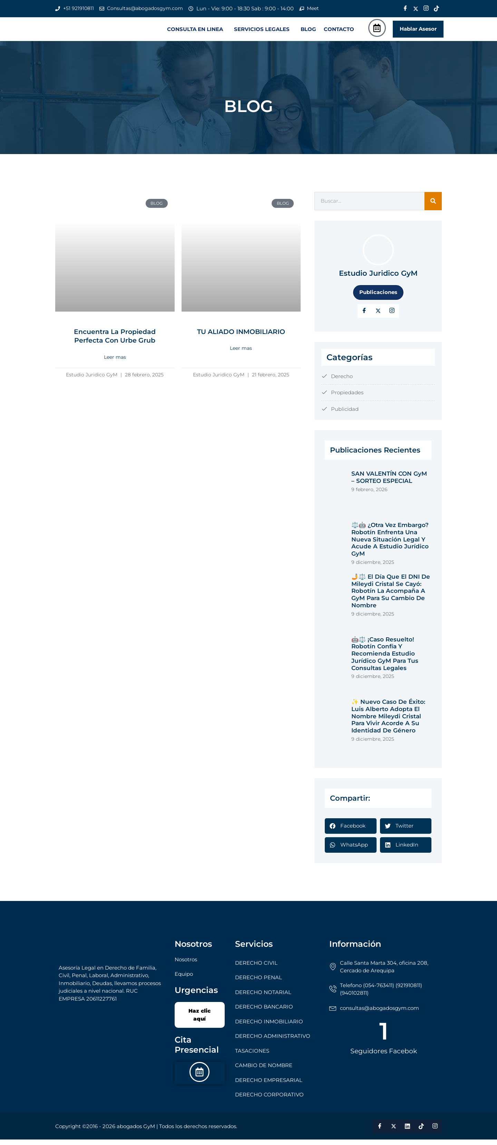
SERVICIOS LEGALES (262, 32)
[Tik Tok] (436, 8)
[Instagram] (426, 8)
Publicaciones (378, 298)
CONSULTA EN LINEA (195, 32)
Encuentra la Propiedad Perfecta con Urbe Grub (115, 341)
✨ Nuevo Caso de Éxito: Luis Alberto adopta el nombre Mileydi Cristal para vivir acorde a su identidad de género (388, 722)
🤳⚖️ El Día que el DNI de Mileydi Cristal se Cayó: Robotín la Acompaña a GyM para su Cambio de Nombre (390, 596)
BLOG (308, 32)
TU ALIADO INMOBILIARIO (241, 337)
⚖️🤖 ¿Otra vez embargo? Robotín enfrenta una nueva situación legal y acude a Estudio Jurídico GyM (390, 545)
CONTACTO (339, 32)
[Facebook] (405, 8)
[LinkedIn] (392, 316)
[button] (196, 32)
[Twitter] (415, 8)
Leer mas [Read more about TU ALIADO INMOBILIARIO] (241, 354)
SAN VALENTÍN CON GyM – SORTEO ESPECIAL (389, 483)
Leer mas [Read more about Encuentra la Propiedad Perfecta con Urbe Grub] (115, 362)
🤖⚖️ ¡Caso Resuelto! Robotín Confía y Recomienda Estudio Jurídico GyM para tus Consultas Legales (384, 659)
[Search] (433, 207)
